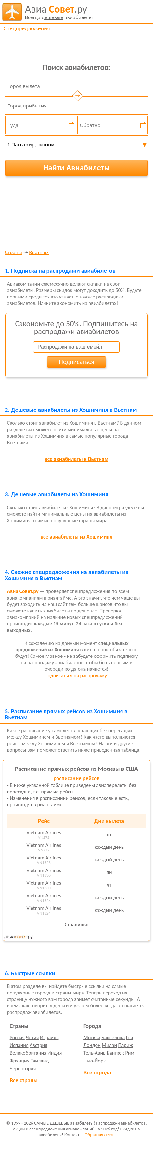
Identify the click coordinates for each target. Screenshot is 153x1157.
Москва (91, 1037)
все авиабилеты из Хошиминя (77, 537)
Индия (54, 1053)
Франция (20, 1061)
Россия (17, 1037)
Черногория (23, 1068)
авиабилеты (59, 12)
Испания (19, 1045)
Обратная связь (99, 1135)
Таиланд (40, 1061)
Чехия (32, 1037)
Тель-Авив (94, 1053)
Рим (129, 1053)
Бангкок (115, 1053)
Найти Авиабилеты (76, 168)
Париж (125, 1045)
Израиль (49, 1037)
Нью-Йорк (94, 1061)
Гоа (129, 1037)
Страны (13, 252)
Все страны (24, 1080)
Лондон (92, 1045)
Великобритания (28, 1053)
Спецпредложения (27, 28)
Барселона (113, 1037)
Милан (109, 1045)
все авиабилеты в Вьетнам (76, 459)
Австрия (38, 1045)
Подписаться (76, 361)
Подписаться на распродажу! (76, 675)
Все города (97, 1072)
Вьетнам (39, 252)
